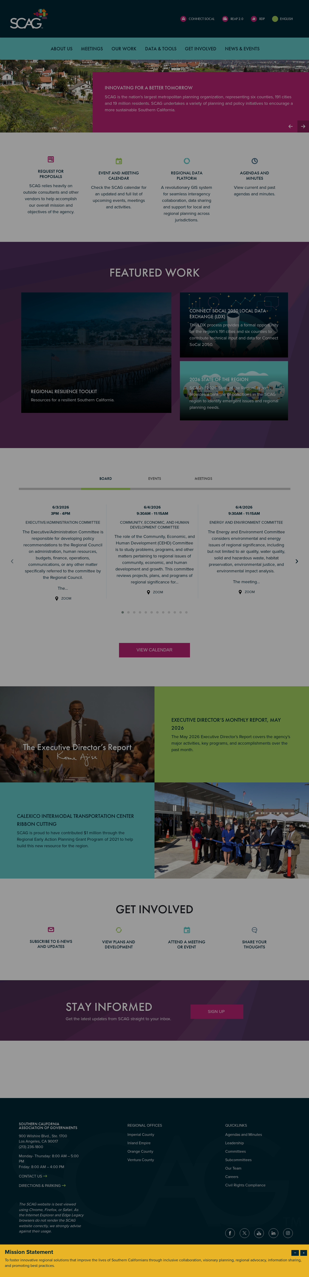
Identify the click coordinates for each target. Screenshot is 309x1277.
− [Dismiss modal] (295, 1253)
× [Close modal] (304, 1253)
